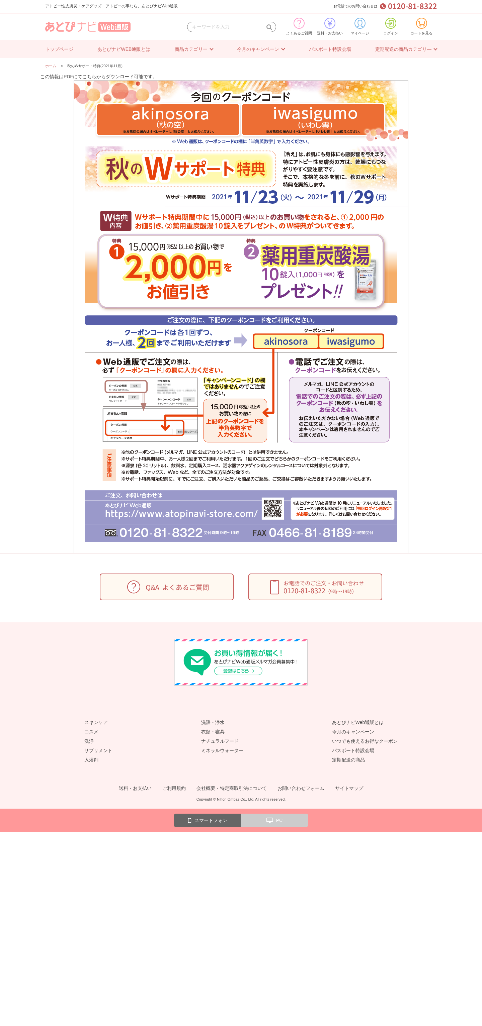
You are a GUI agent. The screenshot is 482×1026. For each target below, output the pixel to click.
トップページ (59, 49)
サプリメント (98, 750)
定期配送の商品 (348, 759)
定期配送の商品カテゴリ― (403, 49)
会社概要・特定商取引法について (231, 788)
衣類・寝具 (213, 731)
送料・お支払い (330, 26)
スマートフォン (207, 820)
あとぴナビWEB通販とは (123, 49)
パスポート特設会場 (330, 49)
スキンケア (96, 722)
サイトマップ (349, 788)
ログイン (390, 26)
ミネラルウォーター (222, 750)
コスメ (91, 731)
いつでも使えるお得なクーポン (365, 741)
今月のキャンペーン (258, 49)
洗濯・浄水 (213, 722)
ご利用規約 (174, 788)
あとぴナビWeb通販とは (358, 722)
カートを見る (421, 26)
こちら (89, 76)
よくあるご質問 (299, 26)
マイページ (360, 26)
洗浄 (89, 741)
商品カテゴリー (191, 49)
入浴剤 (91, 759)
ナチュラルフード (220, 741)
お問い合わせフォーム (300, 788)
